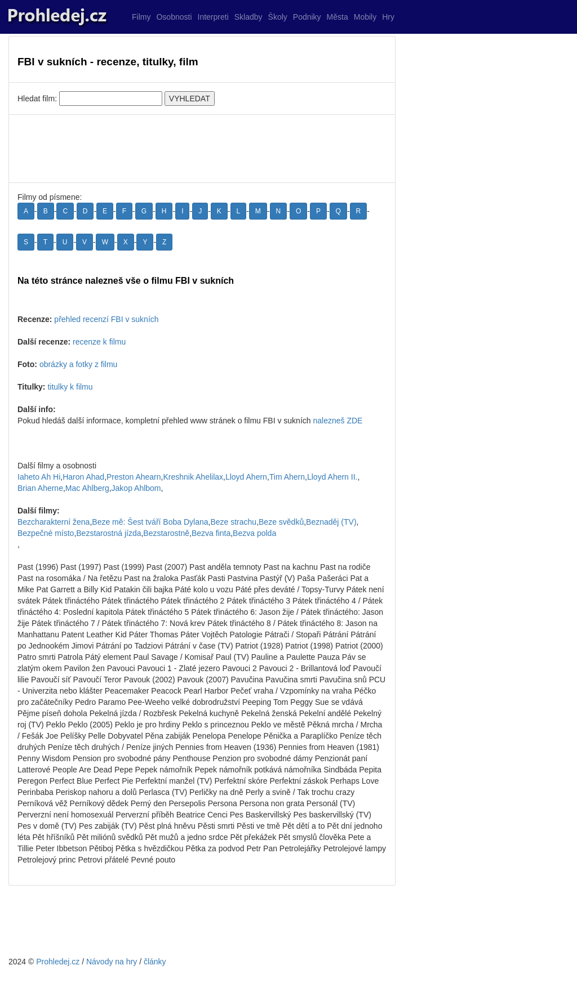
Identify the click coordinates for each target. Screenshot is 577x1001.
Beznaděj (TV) (331, 521)
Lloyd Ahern (246, 476)
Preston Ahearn (133, 476)
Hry (388, 16)
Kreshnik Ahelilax (193, 476)
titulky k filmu (69, 386)
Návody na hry (111, 961)
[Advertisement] (202, 148)
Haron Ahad (83, 476)
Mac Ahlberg (87, 488)
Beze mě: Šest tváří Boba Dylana (150, 521)
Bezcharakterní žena (53, 521)
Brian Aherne (40, 488)
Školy (277, 16)
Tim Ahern (287, 476)
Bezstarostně (166, 533)
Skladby (248, 16)
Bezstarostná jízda (108, 533)
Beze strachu (233, 521)
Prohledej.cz (57, 961)
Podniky (307, 16)
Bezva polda (254, 533)
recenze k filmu (99, 341)
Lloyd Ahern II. (332, 476)
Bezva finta (211, 533)
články (155, 961)
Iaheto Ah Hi (38, 476)
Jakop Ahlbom (136, 488)
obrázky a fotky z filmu (78, 364)
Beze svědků (281, 521)
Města (337, 16)
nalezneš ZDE (337, 420)
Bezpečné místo (45, 533)
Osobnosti (174, 16)
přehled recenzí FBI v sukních (106, 319)
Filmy (141, 16)
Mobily (365, 16)
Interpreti (213, 16)
